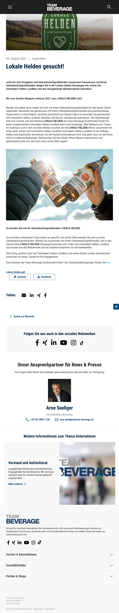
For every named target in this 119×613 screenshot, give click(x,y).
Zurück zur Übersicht (21, 316)
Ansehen (20, 276)
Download (44, 276)
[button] (31, 295)
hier (108, 262)
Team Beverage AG (15, 598)
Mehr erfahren (17, 484)
